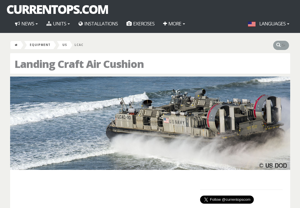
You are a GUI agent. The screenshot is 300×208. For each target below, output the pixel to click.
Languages (268, 23)
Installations (98, 23)
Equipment (40, 45)
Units (58, 23)
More (174, 23)
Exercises (140, 23)
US (64, 45)
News (26, 23)
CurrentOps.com (57, 9)
